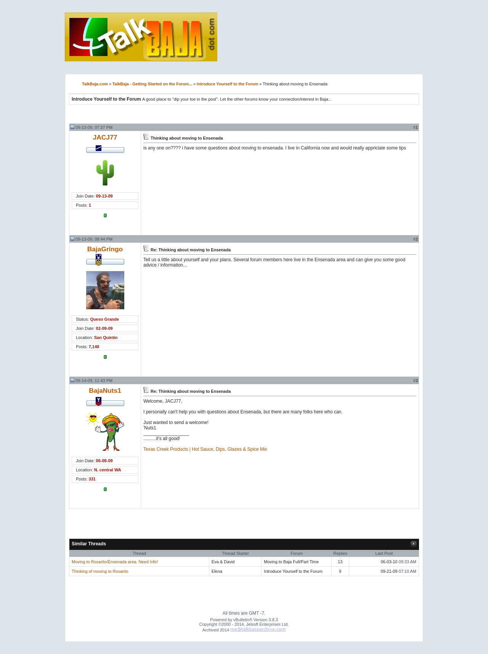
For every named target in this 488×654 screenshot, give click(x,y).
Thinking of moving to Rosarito (100, 571)
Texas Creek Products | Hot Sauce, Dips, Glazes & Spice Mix (205, 449)
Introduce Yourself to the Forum (227, 84)
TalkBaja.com (95, 84)
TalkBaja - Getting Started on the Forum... (152, 84)
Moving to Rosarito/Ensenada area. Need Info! (115, 561)
